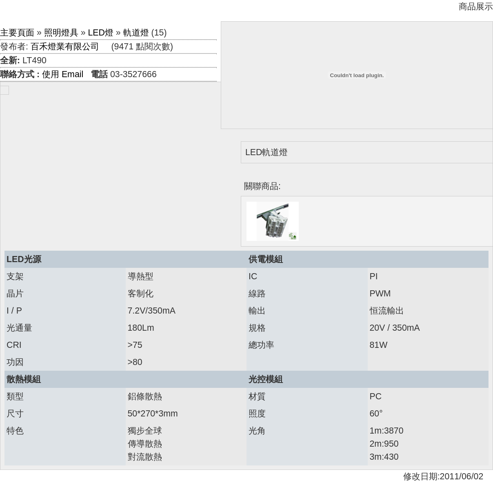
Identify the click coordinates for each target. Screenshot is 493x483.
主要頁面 (17, 33)
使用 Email (62, 74)
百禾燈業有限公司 (65, 46)
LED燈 (100, 33)
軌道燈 (136, 33)
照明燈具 (61, 33)
